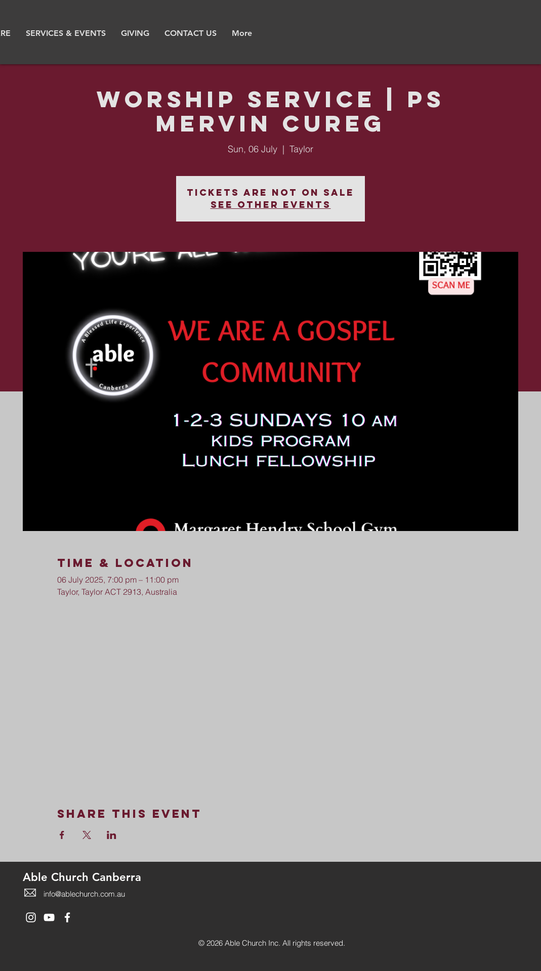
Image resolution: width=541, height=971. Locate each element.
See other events (271, 204)
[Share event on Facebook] (62, 835)
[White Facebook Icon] (67, 917)
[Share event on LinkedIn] (111, 835)
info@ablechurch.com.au (84, 894)
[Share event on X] (87, 835)
